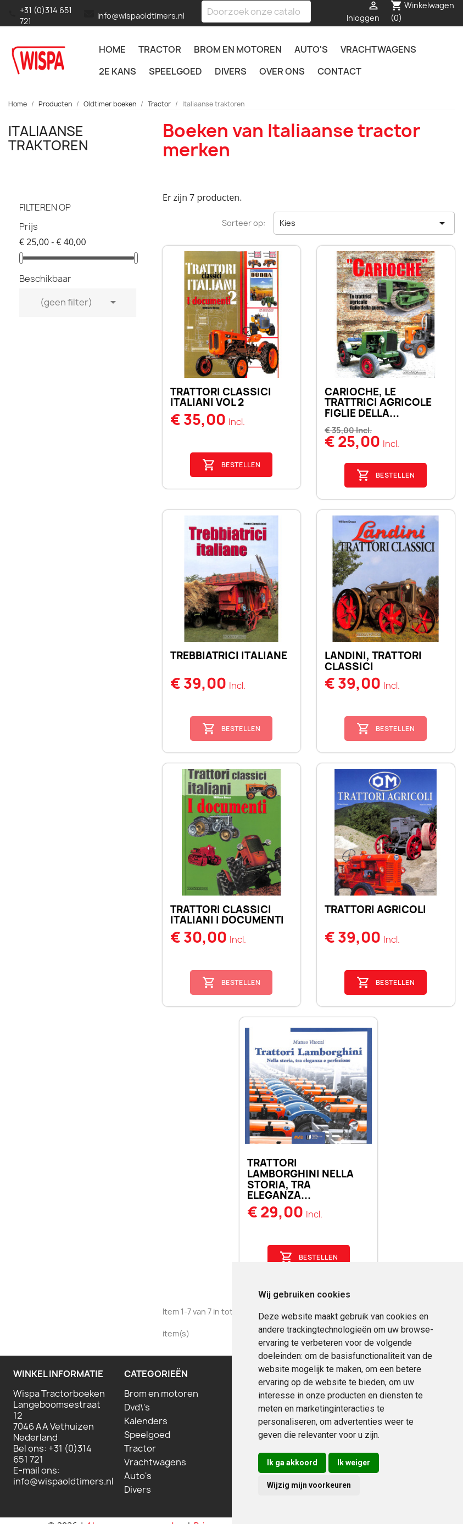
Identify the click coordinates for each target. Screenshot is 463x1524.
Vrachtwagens (378, 49)
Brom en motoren (238, 49)
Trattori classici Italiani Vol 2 (220, 397)
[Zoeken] (256, 11)
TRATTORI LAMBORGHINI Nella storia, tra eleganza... (300, 1179)
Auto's (311, 49)
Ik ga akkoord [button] (292, 1462)
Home (112, 49)
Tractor (159, 49)
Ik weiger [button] (353, 1462)
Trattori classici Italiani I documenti (227, 915)
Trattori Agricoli (375, 909)
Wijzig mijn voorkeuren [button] (309, 1485)
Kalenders (146, 1421)
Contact (339, 71)
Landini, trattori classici (373, 661)
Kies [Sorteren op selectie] (364, 223)
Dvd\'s (137, 1407)
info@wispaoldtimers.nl (141, 15)
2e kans (117, 71)
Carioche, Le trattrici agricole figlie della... (378, 403)
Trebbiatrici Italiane (228, 655)
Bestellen (231, 465)
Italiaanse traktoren (48, 138)
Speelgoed (175, 71)
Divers (231, 71)
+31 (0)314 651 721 (46, 15)
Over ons (282, 71)
